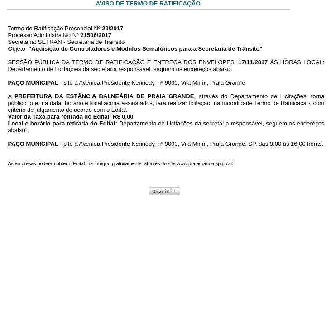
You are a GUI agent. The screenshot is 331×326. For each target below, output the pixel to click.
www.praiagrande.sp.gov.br (206, 163)
